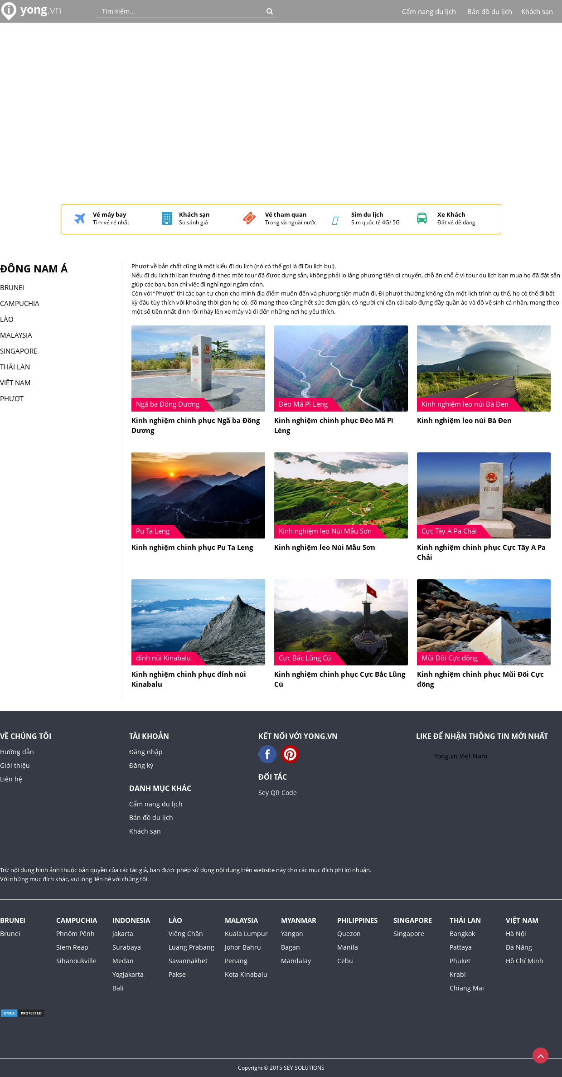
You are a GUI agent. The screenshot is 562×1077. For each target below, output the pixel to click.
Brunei (12, 287)
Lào (7, 319)
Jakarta (122, 933)
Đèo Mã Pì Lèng (303, 403)
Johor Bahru (243, 947)
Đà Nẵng (519, 947)
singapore (18, 350)
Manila (347, 947)
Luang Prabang (191, 947)
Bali (118, 988)
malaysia (16, 335)
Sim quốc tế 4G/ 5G (375, 218)
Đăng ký (141, 765)
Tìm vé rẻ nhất (111, 218)
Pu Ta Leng (153, 530)
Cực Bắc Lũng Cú (305, 657)
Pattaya (461, 947)
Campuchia (19, 303)
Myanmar (298, 920)
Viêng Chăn (186, 933)
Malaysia (241, 920)
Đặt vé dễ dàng (456, 218)
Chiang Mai (467, 988)
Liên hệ (11, 779)
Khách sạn (537, 11)
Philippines (357, 920)
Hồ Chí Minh (524, 960)
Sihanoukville (76, 960)
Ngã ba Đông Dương (167, 403)
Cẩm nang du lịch (429, 11)
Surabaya (126, 947)
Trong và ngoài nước (290, 218)
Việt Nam (15, 382)
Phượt (12, 398)
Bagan (290, 947)
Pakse (177, 974)
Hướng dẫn (17, 751)
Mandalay (296, 960)
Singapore (412, 920)
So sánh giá (194, 218)
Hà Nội (516, 933)
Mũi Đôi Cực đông (450, 657)
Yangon (292, 933)
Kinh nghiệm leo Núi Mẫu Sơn (325, 530)
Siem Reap (72, 947)
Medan (123, 960)
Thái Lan (15, 366)
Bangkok (462, 933)
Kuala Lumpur (246, 933)
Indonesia (131, 920)
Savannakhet (188, 960)
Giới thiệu (15, 765)
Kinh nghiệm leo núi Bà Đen (465, 403)
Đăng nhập (146, 751)
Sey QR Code (277, 792)
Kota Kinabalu (246, 974)
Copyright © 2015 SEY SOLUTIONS (281, 1068)
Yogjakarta (128, 974)
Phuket (460, 960)
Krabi (458, 974)
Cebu (345, 960)
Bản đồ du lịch (489, 11)
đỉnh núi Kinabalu (163, 657)
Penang (236, 960)
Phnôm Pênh (75, 933)
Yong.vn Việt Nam (460, 756)
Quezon (349, 933)
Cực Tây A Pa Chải (449, 530)
